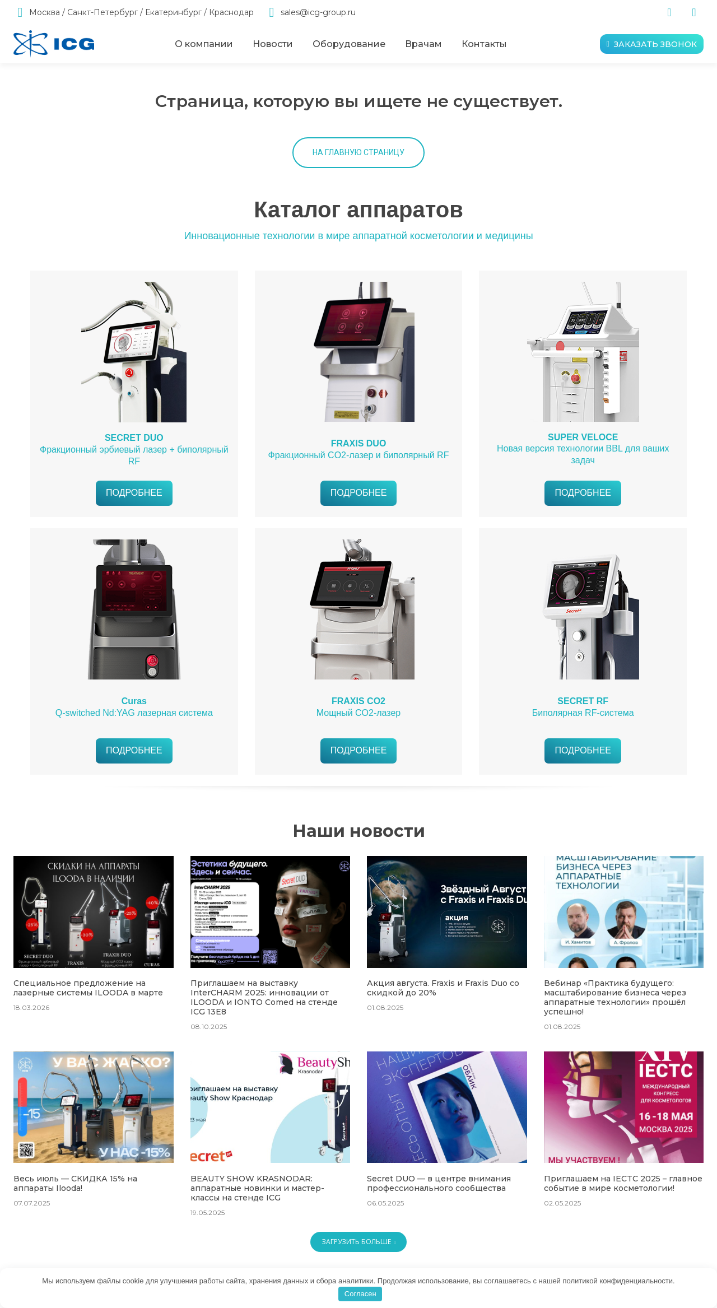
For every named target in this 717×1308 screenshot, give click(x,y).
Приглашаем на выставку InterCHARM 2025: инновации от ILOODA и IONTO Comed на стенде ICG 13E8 (264, 997)
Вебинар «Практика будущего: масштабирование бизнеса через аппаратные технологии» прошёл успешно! (615, 997)
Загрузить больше (359, 1241)
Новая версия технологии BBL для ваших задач (583, 449)
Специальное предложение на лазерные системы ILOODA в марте (88, 988)
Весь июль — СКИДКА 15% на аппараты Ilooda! (75, 1183)
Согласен (360, 1294)
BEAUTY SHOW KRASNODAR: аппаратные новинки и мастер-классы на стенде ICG (257, 1188)
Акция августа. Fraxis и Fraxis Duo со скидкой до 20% (443, 988)
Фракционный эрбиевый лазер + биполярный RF (134, 449)
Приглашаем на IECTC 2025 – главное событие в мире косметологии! (623, 1183)
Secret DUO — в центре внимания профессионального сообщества (439, 1183)
